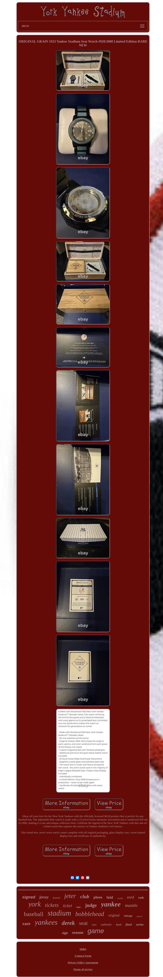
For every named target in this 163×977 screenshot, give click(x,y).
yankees (46, 922)
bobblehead (89, 913)
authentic (106, 924)
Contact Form (83, 955)
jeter (70, 895)
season (77, 932)
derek (68, 923)
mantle (131, 905)
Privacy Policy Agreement (83, 962)
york (34, 904)
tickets (52, 905)
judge (91, 905)
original (113, 915)
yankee (111, 904)
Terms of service (83, 969)
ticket (67, 905)
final (129, 924)
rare (26, 923)
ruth (141, 897)
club (84, 896)
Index (83, 949)
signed (28, 897)
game (95, 931)
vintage (128, 915)
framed (56, 897)
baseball (33, 914)
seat (83, 923)
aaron (139, 916)
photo (97, 897)
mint (94, 924)
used (130, 897)
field (110, 897)
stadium (59, 913)
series (140, 924)
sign (65, 933)
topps (78, 907)
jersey (44, 897)
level (118, 924)
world (120, 898)
